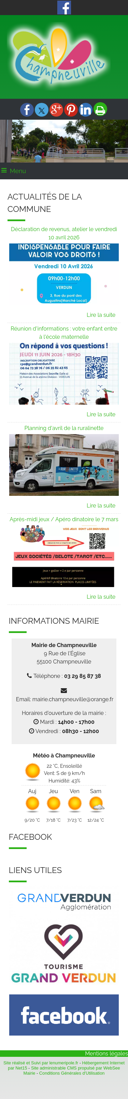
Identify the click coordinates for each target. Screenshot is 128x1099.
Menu (18, 171)
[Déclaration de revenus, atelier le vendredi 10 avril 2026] (64, 234)
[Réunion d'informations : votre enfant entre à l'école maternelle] (64, 334)
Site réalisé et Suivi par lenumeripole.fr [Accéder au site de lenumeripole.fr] (40, 1062)
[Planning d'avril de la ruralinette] (64, 429)
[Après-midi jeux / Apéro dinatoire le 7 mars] (64, 520)
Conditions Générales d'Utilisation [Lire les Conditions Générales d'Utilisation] (72, 1073)
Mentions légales (106, 1053)
